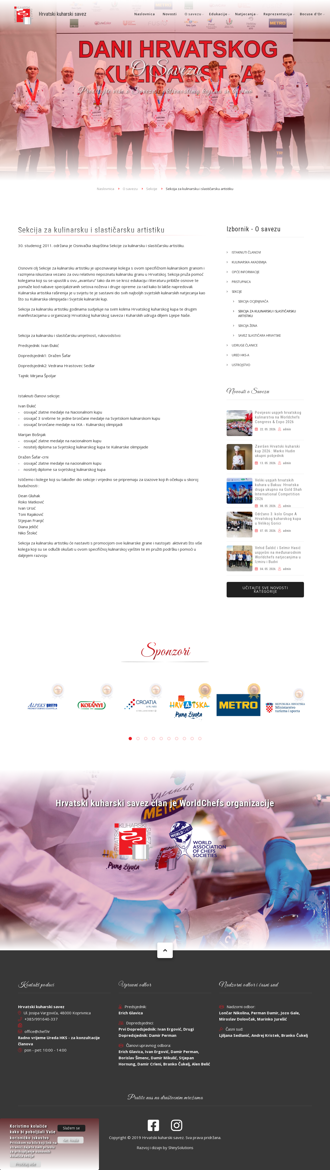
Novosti (170, 14)
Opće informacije (245, 272)
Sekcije (237, 291)
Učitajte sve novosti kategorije (265, 589)
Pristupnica (241, 282)
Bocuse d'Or (311, 14)
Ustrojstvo (241, 365)
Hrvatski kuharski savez (62, 14)
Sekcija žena (247, 325)
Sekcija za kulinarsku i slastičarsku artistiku (267, 313)
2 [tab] (138, 738)
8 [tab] (184, 738)
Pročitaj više (25, 1163)
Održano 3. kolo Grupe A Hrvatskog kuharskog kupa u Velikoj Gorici (278, 519)
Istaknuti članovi (246, 252)
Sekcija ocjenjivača (253, 301)
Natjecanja (245, 14)
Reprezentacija (277, 14)
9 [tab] (192, 738)
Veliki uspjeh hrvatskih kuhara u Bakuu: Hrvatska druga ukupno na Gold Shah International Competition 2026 (278, 489)
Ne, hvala (70, 1140)
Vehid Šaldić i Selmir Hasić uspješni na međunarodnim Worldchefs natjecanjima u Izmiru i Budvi (278, 555)
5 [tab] (161, 738)
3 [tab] (145, 738)
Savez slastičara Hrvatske (259, 335)
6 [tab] (168, 738)
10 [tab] (199, 738)
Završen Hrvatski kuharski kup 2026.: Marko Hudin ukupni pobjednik (277, 451)
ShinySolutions (180, 1147)
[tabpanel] (189, 705)
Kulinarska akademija (249, 262)
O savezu (193, 14)
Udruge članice (245, 345)
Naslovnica (144, 14)
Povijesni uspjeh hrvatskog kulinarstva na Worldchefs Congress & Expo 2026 (278, 417)
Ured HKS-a (240, 355)
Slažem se (71, 1128)
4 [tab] (153, 738)
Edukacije (218, 14)
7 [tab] (176, 738)
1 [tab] (130, 738)
